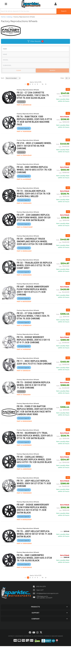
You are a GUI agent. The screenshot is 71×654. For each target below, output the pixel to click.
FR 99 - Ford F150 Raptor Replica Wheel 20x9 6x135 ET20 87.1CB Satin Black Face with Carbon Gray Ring (35, 415)
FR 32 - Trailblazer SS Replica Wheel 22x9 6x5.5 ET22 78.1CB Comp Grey (32, 268)
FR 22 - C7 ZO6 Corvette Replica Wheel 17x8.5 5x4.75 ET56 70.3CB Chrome (34, 319)
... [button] (39, 585)
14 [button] (42, 585)
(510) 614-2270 (41, 594)
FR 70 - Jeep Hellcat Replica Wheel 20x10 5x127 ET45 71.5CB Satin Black (34, 542)
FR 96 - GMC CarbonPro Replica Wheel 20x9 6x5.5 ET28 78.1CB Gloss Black (32, 566)
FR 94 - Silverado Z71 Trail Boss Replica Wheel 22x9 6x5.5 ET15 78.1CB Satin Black (35, 441)
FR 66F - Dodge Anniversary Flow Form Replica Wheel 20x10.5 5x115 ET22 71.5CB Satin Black (34, 516)
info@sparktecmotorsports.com (47, 601)
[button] (25, 585)
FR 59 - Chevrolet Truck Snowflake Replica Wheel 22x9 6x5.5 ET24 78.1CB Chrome (33, 243)
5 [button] (37, 585)
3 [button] (32, 585)
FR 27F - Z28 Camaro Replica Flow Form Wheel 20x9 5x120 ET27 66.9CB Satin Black (35, 218)
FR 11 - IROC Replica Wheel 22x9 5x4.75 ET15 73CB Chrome (33, 366)
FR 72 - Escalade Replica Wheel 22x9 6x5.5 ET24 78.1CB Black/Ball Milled (34, 194)
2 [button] (30, 585)
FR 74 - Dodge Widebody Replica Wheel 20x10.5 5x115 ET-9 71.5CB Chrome (34, 342)
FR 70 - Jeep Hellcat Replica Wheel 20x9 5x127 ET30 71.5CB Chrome (35, 491)
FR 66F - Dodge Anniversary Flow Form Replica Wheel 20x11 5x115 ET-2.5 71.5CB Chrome (34, 293)
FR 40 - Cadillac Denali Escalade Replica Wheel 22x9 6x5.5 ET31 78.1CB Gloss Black (35, 466)
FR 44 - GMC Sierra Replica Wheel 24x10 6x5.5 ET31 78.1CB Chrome (33, 170)
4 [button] (35, 585)
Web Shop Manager (57, 644)
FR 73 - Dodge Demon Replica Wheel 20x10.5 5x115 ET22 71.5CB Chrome (34, 390)
